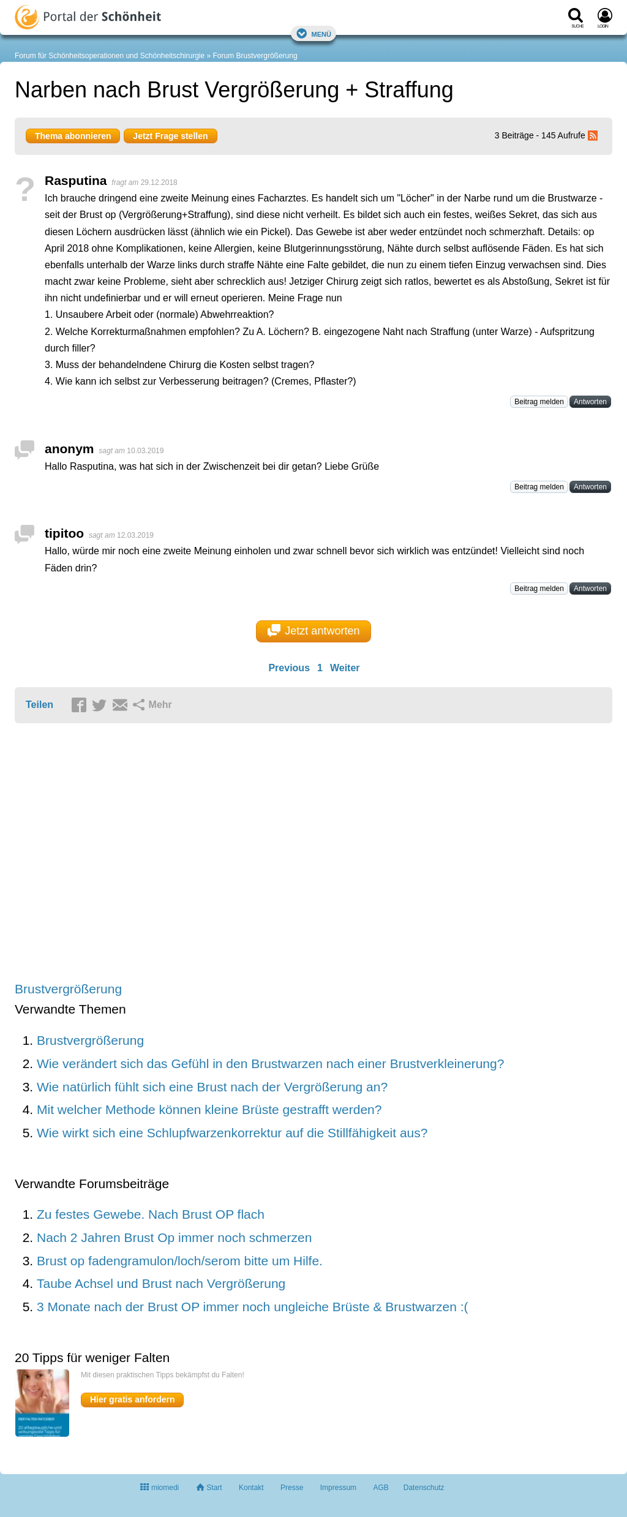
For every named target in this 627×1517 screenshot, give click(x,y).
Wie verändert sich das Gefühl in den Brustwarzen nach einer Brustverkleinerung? (270, 1063)
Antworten (590, 401)
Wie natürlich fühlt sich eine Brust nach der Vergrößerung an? (212, 1087)
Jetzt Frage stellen (170, 136)
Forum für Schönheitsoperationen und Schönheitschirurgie (110, 55)
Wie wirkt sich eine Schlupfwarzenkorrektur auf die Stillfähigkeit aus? (232, 1133)
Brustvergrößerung (68, 989)
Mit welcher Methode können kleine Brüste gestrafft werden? (209, 1109)
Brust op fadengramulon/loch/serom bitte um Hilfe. (180, 1261)
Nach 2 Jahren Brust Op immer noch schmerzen (174, 1237)
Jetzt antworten (314, 631)
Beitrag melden (539, 401)
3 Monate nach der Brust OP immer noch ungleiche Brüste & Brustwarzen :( (252, 1307)
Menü (313, 33)
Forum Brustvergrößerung (255, 55)
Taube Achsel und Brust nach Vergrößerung (161, 1283)
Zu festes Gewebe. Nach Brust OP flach (151, 1214)
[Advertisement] (204, 853)
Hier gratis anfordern (132, 1399)
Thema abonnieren (73, 136)
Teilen (39, 704)
